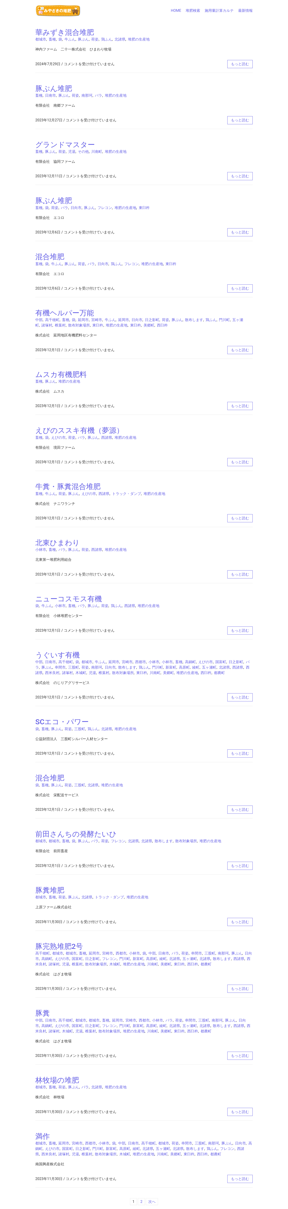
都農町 (219, 673)
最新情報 (245, 10)
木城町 (80, 673)
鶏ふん (106, 39)
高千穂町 (52, 320)
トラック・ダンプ (126, 494)
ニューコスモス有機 (68, 599)
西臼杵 (162, 325)
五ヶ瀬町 (209, 667)
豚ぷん (83, 39)
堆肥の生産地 (139, 39)
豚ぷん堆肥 (53, 88)
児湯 (71, 151)
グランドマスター (65, 144)
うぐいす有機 (57, 655)
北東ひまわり (57, 542)
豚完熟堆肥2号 (59, 946)
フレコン (105, 208)
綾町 (195, 667)
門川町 (224, 320)
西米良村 (52, 673)
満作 (42, 1136)
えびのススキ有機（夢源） (79, 430)
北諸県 (120, 39)
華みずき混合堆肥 (64, 32)
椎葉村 (60, 325)
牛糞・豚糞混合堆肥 (68, 486)
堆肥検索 (193, 10)
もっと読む (240, 64)
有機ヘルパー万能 (64, 313)
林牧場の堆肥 (57, 1080)
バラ (98, 95)
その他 (83, 151)
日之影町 (152, 320)
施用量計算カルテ (219, 10)
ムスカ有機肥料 (61, 374)
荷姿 (94, 39)
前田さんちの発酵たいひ (76, 834)
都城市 (40, 39)
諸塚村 (46, 325)
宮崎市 (96, 320)
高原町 (184, 667)
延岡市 (83, 320)
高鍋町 (190, 662)
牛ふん (70, 39)
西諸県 (106, 437)
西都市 (140, 662)
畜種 (52, 39)
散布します (194, 320)
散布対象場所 (79, 325)
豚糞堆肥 (49, 890)
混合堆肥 (49, 256)
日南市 (50, 95)
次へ (152, 1201)
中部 (39, 320)
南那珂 (87, 95)
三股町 (73, 667)
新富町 (171, 667)
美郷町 (149, 325)
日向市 (76, 208)
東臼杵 (144, 208)
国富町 (220, 662)
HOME (176, 10)
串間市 (60, 667)
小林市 (40, 549)
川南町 (96, 151)
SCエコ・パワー (62, 721)
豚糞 (42, 1013)
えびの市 (58, 437)
